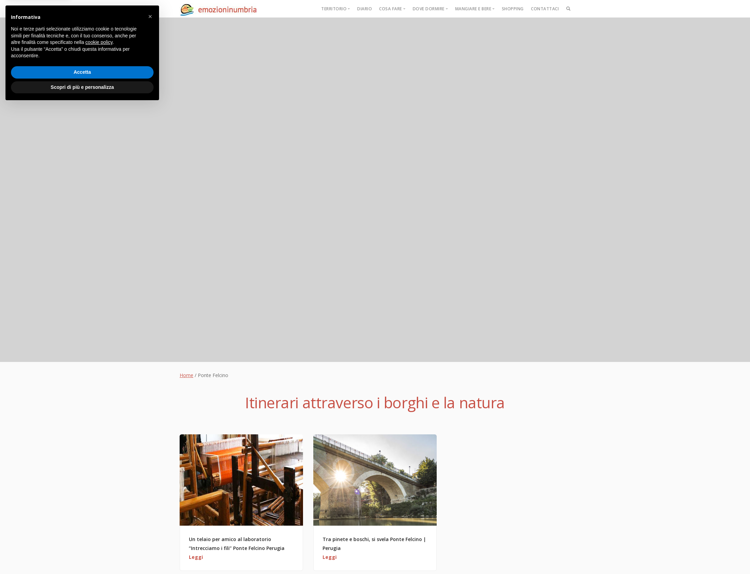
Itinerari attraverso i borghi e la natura (375, 402)
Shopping (513, 9)
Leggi (196, 557)
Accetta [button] (82, 540)
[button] (150, 484)
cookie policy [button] (98, 510)
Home (186, 375)
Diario (364, 9)
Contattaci (545, 9)
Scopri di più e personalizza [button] (82, 555)
